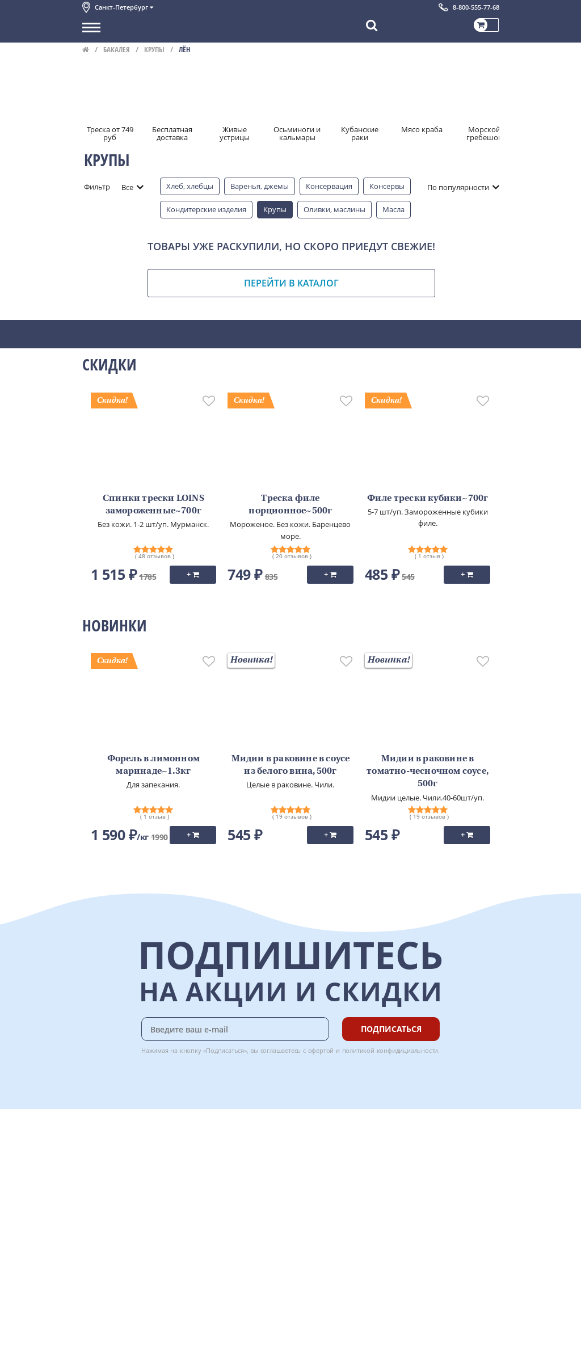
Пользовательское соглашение (137, 1214)
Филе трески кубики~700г (428, 498)
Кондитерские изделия (206, 209)
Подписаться (391, 1028)
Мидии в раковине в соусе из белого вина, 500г (290, 765)
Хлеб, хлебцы (189, 186)
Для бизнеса (103, 1324)
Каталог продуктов (115, 1139)
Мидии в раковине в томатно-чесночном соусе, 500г (428, 772)
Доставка (221, 1139)
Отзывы (96, 1265)
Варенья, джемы (259, 186)
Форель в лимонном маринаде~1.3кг (153, 765)
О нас (92, 1152)
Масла (393, 209)
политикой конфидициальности (390, 1050)
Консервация (329, 186)
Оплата (218, 1152)
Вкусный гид (227, 1202)
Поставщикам (107, 1311)
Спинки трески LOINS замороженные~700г (153, 505)
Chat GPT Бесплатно (329, 1147)
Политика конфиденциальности (138, 1228)
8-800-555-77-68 (476, 7)
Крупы (154, 49)
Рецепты (220, 1190)
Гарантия (221, 1177)
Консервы (387, 186)
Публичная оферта (115, 1252)
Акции (93, 1202)
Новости (97, 1190)
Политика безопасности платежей (142, 1240)
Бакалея (116, 49)
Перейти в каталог (291, 283)
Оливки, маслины (334, 209)
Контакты (99, 1165)
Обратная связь (110, 1177)
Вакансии (99, 1336)
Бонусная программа (243, 1165)
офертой (321, 1050)
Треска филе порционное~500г (290, 505)
